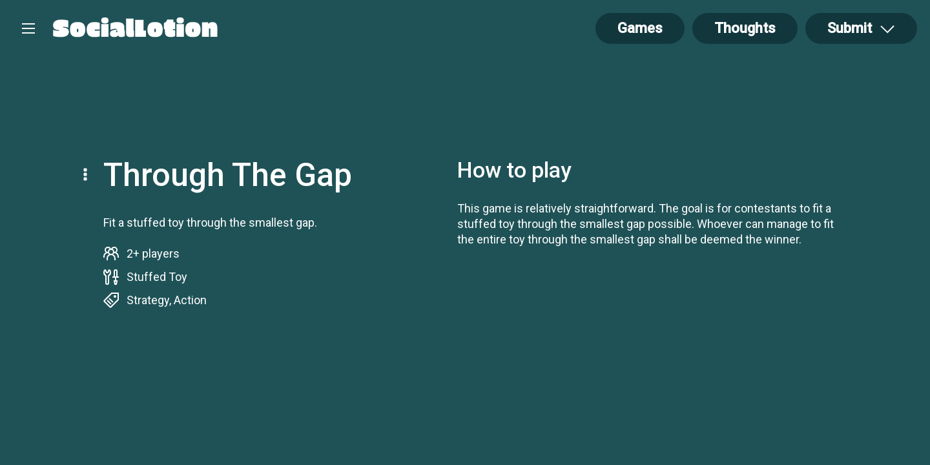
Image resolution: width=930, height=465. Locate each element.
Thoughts (745, 28)
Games (640, 28)
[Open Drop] (861, 28)
